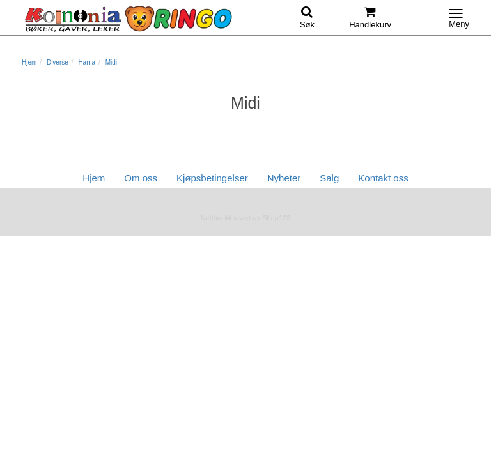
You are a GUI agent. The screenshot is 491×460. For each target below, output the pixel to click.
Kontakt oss (383, 177)
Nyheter (284, 177)
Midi (111, 62)
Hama (86, 62)
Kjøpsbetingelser (212, 177)
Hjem (29, 62)
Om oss (140, 177)
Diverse (57, 62)
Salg (329, 177)
